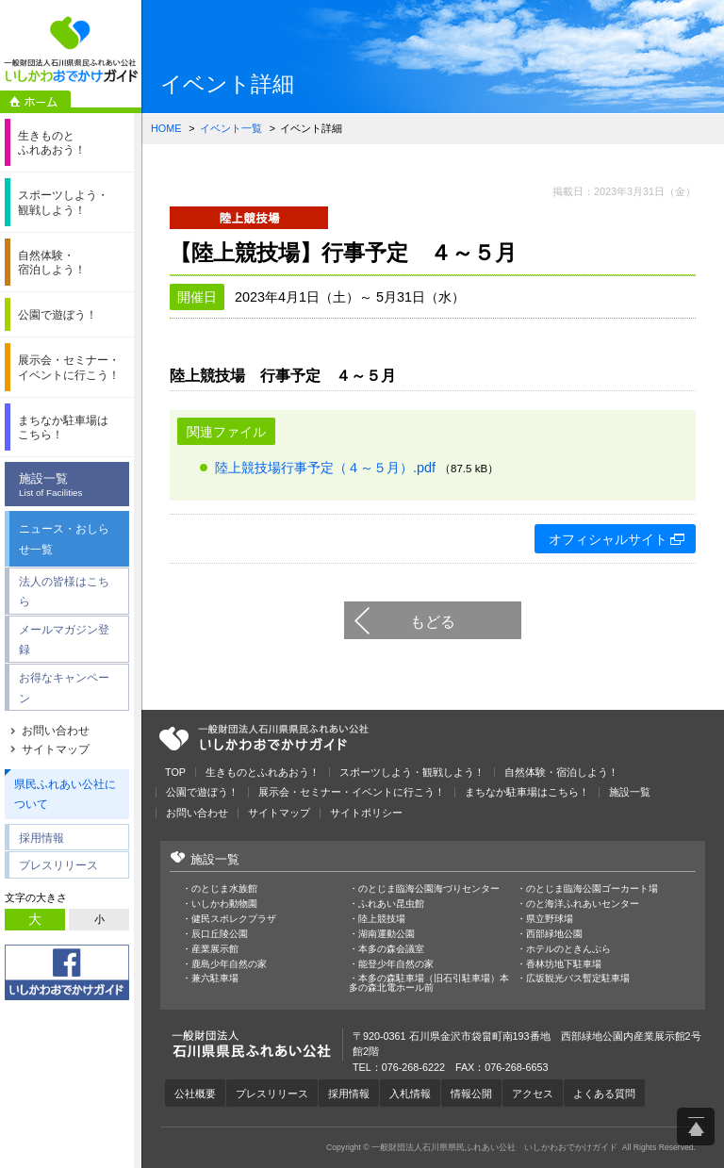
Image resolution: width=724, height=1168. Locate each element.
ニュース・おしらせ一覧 (64, 538)
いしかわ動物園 (224, 904)
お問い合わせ (56, 730)
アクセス (532, 1093)
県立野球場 (549, 919)
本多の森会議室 (391, 949)
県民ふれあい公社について (65, 794)
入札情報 (410, 1093)
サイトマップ (56, 749)
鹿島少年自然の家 (229, 964)
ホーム (35, 101)
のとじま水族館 (224, 889)
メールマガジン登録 (64, 639)
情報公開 (471, 1093)
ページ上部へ (696, 1126)
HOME (166, 128)
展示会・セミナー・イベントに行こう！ (351, 792)
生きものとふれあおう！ (263, 772)
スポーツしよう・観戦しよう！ (412, 772)
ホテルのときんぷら (568, 949)
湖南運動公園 (386, 934)
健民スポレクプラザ (233, 919)
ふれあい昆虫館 (391, 904)
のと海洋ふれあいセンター (582, 904)
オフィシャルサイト (608, 539)
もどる (432, 621)
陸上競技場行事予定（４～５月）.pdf (325, 467)
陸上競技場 (381, 919)
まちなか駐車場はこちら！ (527, 792)
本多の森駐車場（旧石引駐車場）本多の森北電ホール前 (429, 983)
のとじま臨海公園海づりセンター (429, 889)
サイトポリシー (366, 813)
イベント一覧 (231, 128)
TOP (175, 772)
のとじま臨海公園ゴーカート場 (592, 889)
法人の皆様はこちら (64, 591)
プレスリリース (58, 865)
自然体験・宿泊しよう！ (561, 772)
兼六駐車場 (215, 978)
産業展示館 (215, 949)
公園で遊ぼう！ (202, 792)
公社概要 (195, 1093)
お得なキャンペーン (64, 687)
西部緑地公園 (554, 934)
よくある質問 (604, 1093)
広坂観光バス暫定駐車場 (578, 978)
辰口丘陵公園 (219, 934)
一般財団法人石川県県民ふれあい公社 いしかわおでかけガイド (70, 49)
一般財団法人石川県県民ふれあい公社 (264, 738)
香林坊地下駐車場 (563, 964)
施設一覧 (71, 485)
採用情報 (41, 837)
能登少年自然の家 (396, 964)
